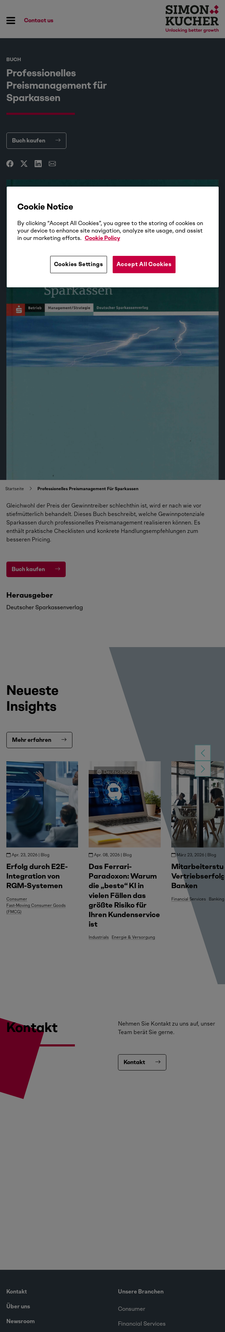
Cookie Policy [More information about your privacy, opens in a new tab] (102, 238)
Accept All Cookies (144, 264)
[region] (113, 237)
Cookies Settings (78, 264)
